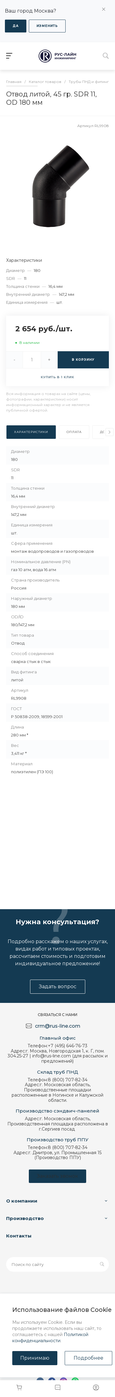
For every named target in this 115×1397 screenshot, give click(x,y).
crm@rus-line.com (57, 1026)
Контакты (19, 1236)
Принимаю (34, 1358)
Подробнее (88, 1358)
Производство (25, 1218)
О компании (21, 1201)
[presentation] (109, 432)
